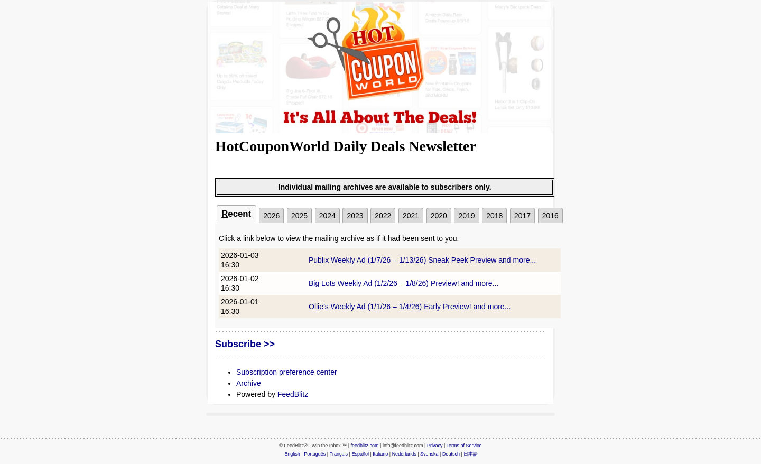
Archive (248, 383)
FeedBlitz (292, 394)
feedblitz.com (365, 445)
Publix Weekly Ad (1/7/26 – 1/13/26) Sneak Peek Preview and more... (422, 260)
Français (339, 454)
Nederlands (404, 454)
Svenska (429, 454)
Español (360, 454)
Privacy (435, 445)
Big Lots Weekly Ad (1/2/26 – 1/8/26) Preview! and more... (403, 283)
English (292, 454)
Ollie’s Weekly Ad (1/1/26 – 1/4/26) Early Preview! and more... (410, 306)
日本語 (470, 454)
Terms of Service (464, 445)
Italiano (380, 454)
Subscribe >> (245, 344)
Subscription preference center (286, 372)
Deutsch (451, 454)
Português (315, 454)
